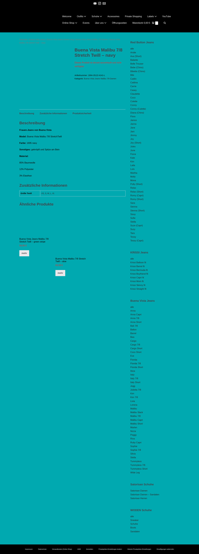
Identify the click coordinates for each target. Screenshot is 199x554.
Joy (132, 139)
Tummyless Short (138, 469)
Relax (133, 188)
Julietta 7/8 (135, 390)
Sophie (133, 446)
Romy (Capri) (136, 195)
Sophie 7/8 (135, 450)
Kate (132, 158)
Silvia (133, 454)
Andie (133, 52)
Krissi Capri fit (137, 277)
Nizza (133, 431)
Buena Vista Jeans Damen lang (60, 39)
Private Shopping (133, 16)
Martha (133, 173)
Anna (132, 311)
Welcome (66, 16)
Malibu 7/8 (135, 416)
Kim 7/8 (134, 397)
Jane (132, 127)
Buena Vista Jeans (37, 39)
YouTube (166, 16)
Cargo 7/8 (135, 344)
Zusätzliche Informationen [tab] (53, 114)
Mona (133, 180)
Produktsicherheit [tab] (82, 114)
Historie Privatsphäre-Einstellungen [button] (139, 549)
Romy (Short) (136, 199)
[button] (165, 23)
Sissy (133, 214)
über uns (100, 23)
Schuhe (97, 16)
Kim (132, 161)
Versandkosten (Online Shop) (62, 549)
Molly (132, 176)
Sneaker (134, 520)
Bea (132, 337)
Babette (134, 60)
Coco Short (135, 352)
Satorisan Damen (138, 491)
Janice (133, 120)
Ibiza (132, 371)
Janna (133, 124)
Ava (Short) (136, 56)
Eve (132, 356)
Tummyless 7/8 (137, 465)
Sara (132, 203)
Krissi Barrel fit (137, 266)
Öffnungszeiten (119, 23)
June (132, 150)
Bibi (132, 75)
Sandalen (135, 531)
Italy (132, 375)
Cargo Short (136, 348)
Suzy (132, 229)
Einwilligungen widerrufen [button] (165, 549)
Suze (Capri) (136, 225)
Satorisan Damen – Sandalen (144, 494)
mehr (24, 254)
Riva (132, 438)
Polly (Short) (136, 184)
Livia (132, 401)
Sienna (133, 207)
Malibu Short (136, 424)
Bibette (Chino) (137, 71)
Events (86, 23)
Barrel (133, 333)
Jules (132, 146)
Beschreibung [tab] (26, 114)
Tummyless (136, 461)
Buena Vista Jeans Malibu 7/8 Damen (92, 39)
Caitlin (133, 79)
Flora (132, 116)
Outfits (81, 16)
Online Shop (69, 23)
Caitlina (134, 82)
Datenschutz (42, 549)
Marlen (133, 427)
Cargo (133, 341)
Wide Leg (135, 472)
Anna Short (135, 322)
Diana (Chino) (137, 113)
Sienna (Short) (137, 210)
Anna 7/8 (134, 318)
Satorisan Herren (138, 498)
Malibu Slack (136, 412)
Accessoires (113, 16)
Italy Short (135, 382)
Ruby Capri (135, 442)
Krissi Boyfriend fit (139, 274)
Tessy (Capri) (136, 240)
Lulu (132, 169)
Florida (133, 360)
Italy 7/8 (134, 378)
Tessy (133, 237)
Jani (132, 131)
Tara (132, 233)
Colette (133, 101)
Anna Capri (135, 314)
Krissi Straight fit (138, 289)
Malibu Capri (136, 420)
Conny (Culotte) (138, 109)
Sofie (132, 218)
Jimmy (133, 135)
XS (42, 194)
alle (132, 48)
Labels (152, 16)
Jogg (132, 386)
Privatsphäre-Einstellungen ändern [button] (110, 549)
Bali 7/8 (134, 326)
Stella (133, 222)
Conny (133, 105)
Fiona (133, 154)
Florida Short (136, 367)
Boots (133, 527)
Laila (132, 165)
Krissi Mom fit (137, 281)
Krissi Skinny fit (137, 285)
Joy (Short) (135, 143)
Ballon (133, 329)
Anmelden (89, 549)
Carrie (133, 86)
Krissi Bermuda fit (139, 270)
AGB (79, 549)
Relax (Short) (136, 192)
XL (53, 194)
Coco (132, 97)
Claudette (135, 94)
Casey (133, 90)
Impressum (28, 549)
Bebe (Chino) (136, 67)
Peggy (133, 435)
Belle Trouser (136, 64)
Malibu (133, 408)
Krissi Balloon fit (138, 262)
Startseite (23, 39)
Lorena (133, 405)
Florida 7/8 (135, 363)
